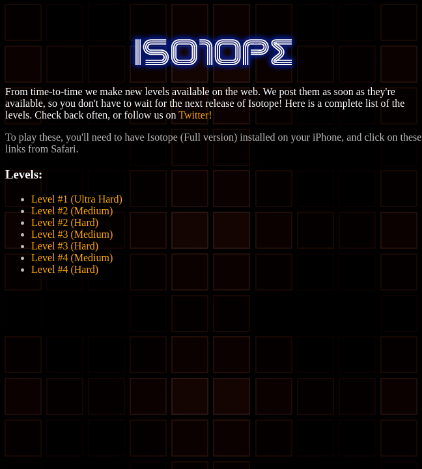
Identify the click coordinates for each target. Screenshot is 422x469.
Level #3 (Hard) (64, 245)
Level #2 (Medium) (72, 210)
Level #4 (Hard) (64, 269)
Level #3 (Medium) (72, 234)
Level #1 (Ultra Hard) (76, 199)
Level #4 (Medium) (72, 257)
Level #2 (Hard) (64, 222)
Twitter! (195, 115)
